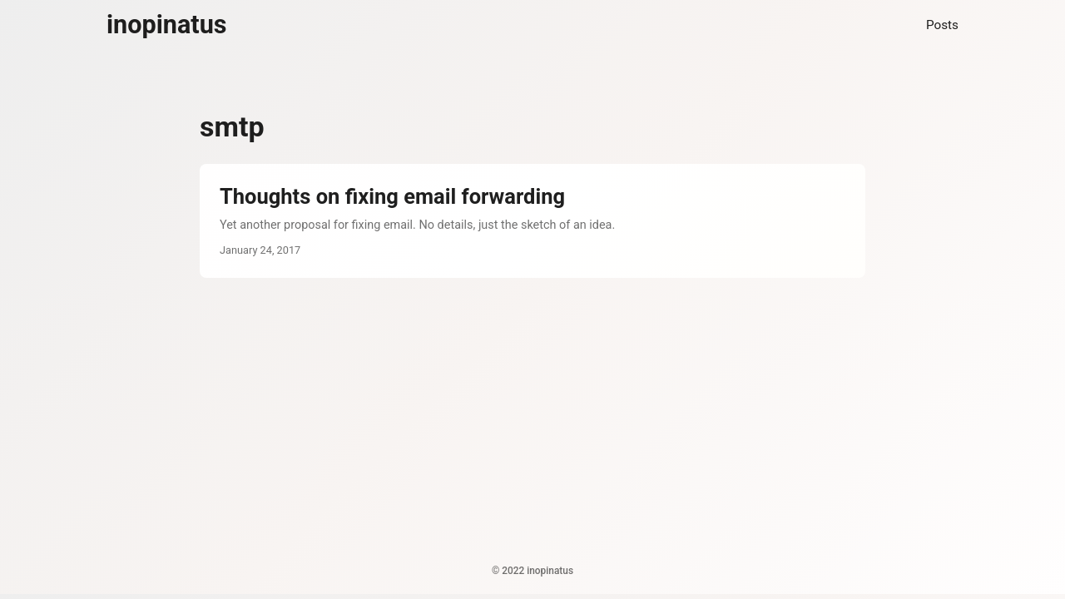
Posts (942, 24)
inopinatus (166, 24)
